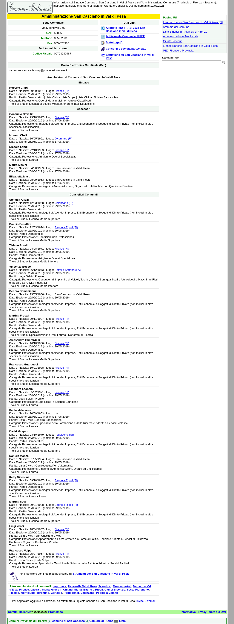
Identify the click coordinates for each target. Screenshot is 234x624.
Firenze (24, 589)
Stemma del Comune (176, 27)
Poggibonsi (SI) (64, 434)
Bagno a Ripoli (93, 589)
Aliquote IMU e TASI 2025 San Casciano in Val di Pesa (125, 29)
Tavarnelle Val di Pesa (82, 586)
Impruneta (59, 586)
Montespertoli (122, 586)
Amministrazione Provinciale (180, 36)
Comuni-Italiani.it (19, 611)
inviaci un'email (145, 601)
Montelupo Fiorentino (35, 592)
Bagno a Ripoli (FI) (66, 227)
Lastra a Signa (40, 589)
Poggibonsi (71, 592)
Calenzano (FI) (64, 202)
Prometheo (55, 611)
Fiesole (14, 592)
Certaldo (56, 592)
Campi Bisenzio (115, 589)
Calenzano (87, 592)
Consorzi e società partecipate (126, 48)
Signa (78, 589)
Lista (122, 620)
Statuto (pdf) (114, 42)
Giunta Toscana (172, 41)
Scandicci (104, 586)
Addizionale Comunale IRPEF (125, 36)
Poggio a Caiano (107, 592)
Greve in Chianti (62, 589)
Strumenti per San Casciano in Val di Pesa (101, 573)
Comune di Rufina (101, 620)
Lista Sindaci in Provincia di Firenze (185, 31)
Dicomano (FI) (63, 138)
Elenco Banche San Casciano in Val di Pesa (190, 45)
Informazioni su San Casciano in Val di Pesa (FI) (193, 22)
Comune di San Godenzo (68, 620)
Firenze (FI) (62, 90)
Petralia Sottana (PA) (68, 269)
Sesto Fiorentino (138, 589)
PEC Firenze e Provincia (178, 50)
